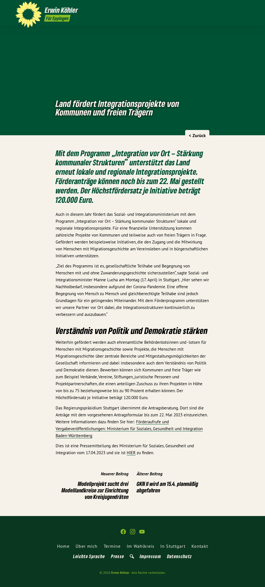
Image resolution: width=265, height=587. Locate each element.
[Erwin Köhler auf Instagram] (242, 5)
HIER (131, 452)
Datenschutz (179, 556)
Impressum (150, 556)
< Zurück (197, 135)
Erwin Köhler (120, 573)
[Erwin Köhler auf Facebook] (235, 5)
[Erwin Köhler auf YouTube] (248, 5)
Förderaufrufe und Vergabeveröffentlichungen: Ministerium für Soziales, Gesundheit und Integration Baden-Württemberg (129, 428)
